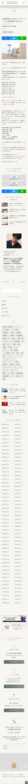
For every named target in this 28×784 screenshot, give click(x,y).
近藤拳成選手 (6, 376)
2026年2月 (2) (5, 428)
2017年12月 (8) (18, 577)
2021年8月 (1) (5, 511)
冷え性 (13, 338)
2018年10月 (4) (5, 562)
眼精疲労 (19, 332)
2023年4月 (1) (18, 479)
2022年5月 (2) (5, 497)
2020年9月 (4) (5, 526)
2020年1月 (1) (5, 537)
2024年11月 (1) (5, 453)
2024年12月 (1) (18, 450)
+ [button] (26, 766)
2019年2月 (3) (5, 555)
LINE (3, 158)
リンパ (20, 367)
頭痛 (4, 344)
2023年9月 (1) (5, 475)
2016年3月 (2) (18, 599)
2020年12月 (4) (18, 522)
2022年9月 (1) (5, 490)
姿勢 (4, 355)
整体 (18, 353)
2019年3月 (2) (18, 551)
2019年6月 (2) (5, 548)
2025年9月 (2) (18, 435)
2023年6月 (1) (5, 479)
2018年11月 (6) (18, 559)
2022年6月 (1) (18, 493)
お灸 (13, 353)
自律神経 (12, 364)
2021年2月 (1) (18, 519)
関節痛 (4, 347)
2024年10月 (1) (18, 453)
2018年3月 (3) (5, 573)
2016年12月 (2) (18, 595)
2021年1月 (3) (5, 522)
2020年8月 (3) (18, 526)
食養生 (17, 361)
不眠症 (12, 332)
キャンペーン (18, 327)
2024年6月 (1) (5, 460)
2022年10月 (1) (18, 486)
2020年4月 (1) (5, 533)
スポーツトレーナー (8, 361)
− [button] (26, 768)
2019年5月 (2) (18, 548)
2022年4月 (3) (18, 497)
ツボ (15, 367)
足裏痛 (10, 347)
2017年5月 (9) (5, 591)
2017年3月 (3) (5, 595)
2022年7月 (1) (5, 493)
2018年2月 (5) (18, 573)
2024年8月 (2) (18, 457)
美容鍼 (16, 350)
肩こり (9, 344)
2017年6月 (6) (18, 588)
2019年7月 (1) (18, 544)
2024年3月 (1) (18, 464)
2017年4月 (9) (18, 591)
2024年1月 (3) (5, 468)
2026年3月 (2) (18, 424)
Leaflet (5, 770)
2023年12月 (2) (18, 468)
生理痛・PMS (6, 338)
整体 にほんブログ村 (14, 184)
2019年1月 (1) (18, 555)
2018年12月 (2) (5, 559)
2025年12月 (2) (5, 431)
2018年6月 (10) (5, 570)
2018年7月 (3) (18, 566)
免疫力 (18, 364)
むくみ (16, 347)
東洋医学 (5, 364)
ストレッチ (10, 355)
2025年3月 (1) (5, 446)
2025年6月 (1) (5, 442)
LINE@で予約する (14, 710)
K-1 (13, 376)
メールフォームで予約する (14, 686)
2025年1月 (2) (5, 450)
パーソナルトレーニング (9, 358)
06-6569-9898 (14, 653)
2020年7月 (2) (5, 530)
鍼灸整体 (4, 304)
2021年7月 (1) (18, 511)
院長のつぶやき (6, 315)
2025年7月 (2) (18, 439)
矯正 (22, 353)
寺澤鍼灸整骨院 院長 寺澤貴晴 (9, 26)
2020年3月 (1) (18, 533)
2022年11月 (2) (5, 486)
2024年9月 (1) (5, 457)
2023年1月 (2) (5, 482)
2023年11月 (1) (5, 471)
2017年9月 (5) (5, 584)
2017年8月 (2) (18, 584)
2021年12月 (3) (5, 504)
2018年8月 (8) (5, 566)
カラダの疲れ (6, 329)
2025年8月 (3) (5, 439)
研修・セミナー (20, 376)
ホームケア (5, 370)
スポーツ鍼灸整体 (15, 341)
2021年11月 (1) (18, 504)
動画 (4, 379)
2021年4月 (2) (18, 515)
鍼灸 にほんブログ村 (14, 177)
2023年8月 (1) (18, 475)
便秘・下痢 (20, 338)
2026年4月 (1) (5, 424)
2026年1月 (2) (18, 428)
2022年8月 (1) (18, 490)
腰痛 (14, 344)
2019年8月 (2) (5, 544)
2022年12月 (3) (18, 482)
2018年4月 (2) (18, 570)
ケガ (23, 341)
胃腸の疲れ (5, 332)
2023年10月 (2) (18, 471)
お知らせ (4, 28)
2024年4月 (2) (5, 464)
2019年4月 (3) (5, 551)
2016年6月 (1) (5, 599)
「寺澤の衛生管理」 (12, 122)
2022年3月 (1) (5, 501)
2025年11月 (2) (18, 431)
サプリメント (14, 370)
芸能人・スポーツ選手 (8, 373)
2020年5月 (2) (18, 530)
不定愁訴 (12, 335)
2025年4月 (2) (18, 442)
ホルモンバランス (7, 367)
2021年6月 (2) (5, 515)
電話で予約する (14, 661)
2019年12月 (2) (18, 537)
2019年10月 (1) (18, 541)
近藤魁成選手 (19, 373)
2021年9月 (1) (18, 508)
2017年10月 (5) (18, 581)
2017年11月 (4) (5, 581)
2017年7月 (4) (5, 588)
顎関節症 (5, 335)
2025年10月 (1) (5, 435)
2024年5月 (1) (18, 460)
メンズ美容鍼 (6, 353)
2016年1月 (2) (18, 602)
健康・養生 (4, 308)
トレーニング (18, 355)
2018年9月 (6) (18, 562)
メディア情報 (5, 311)
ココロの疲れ (15, 329)
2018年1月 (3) (5, 577)
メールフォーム (18, 156)
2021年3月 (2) (5, 519)
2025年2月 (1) (18, 446)
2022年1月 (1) (18, 501)
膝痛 (19, 344)
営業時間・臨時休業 (8, 32)
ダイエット (5, 350)
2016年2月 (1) (5, 602)
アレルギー (5, 341)
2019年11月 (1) (5, 541)
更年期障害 (19, 335)
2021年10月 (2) (5, 508)
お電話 (9, 156)
